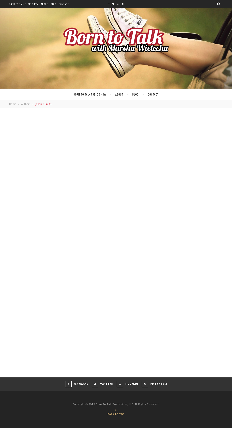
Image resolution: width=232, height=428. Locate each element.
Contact (64, 4)
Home (12, 104)
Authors (25, 104)
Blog (53, 4)
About (44, 4)
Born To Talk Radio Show (23, 4)
